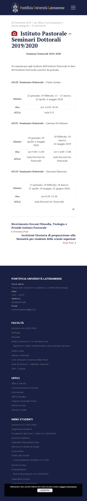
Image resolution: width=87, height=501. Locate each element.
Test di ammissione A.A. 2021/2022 (30, 474)
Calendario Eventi (20, 479)
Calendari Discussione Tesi (25, 442)
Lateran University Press (23, 401)
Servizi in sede (18, 410)
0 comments (39, 25)
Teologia (15, 332)
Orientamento (18, 469)
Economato (17, 392)
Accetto (44, 490)
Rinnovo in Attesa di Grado (25, 446)
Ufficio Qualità (18, 396)
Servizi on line (18, 405)
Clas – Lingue (18, 368)
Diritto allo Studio (20, 455)
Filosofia (15, 337)
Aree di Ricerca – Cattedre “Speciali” (30, 364)
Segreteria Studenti (21, 429)
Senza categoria (20, 25)
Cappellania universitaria (23, 483)
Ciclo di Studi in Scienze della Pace (29, 360)
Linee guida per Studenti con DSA (31, 460)
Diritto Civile (17, 351)
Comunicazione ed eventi (24, 388)
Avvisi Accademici (20, 438)
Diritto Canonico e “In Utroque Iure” (30, 341)
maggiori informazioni (68, 487)
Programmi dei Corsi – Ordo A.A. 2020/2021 (33, 433)
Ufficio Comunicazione (49, 22)
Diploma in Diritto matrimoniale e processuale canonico (42, 346)
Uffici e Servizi (18, 383)
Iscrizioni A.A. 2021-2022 (23, 328)
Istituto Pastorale (20, 355)
